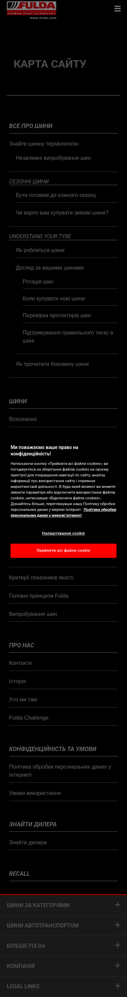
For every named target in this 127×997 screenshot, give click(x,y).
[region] (63, 499)
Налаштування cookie (63, 533)
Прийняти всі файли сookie (63, 550)
